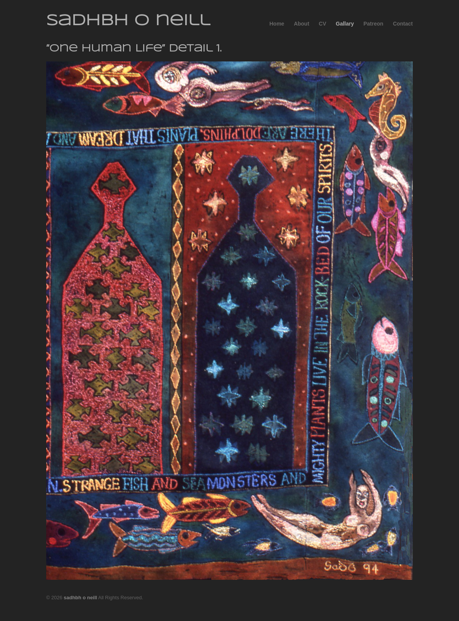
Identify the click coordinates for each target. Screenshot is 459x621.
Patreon (373, 23)
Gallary (345, 23)
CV (322, 23)
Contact (403, 23)
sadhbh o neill (128, 21)
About (301, 23)
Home (276, 23)
